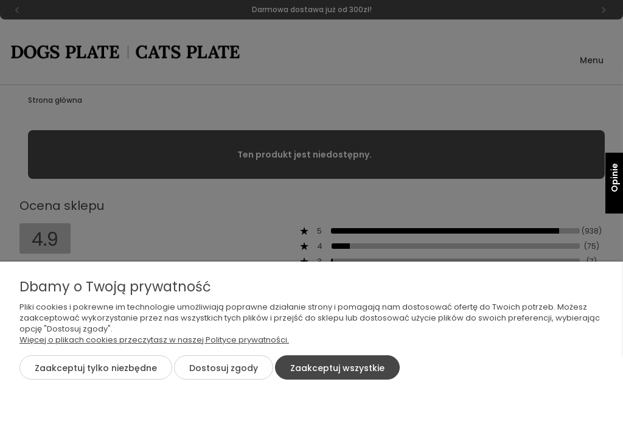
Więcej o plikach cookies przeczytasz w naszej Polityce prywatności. (154, 340)
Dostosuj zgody (223, 368)
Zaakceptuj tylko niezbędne (96, 368)
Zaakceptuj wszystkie (337, 368)
